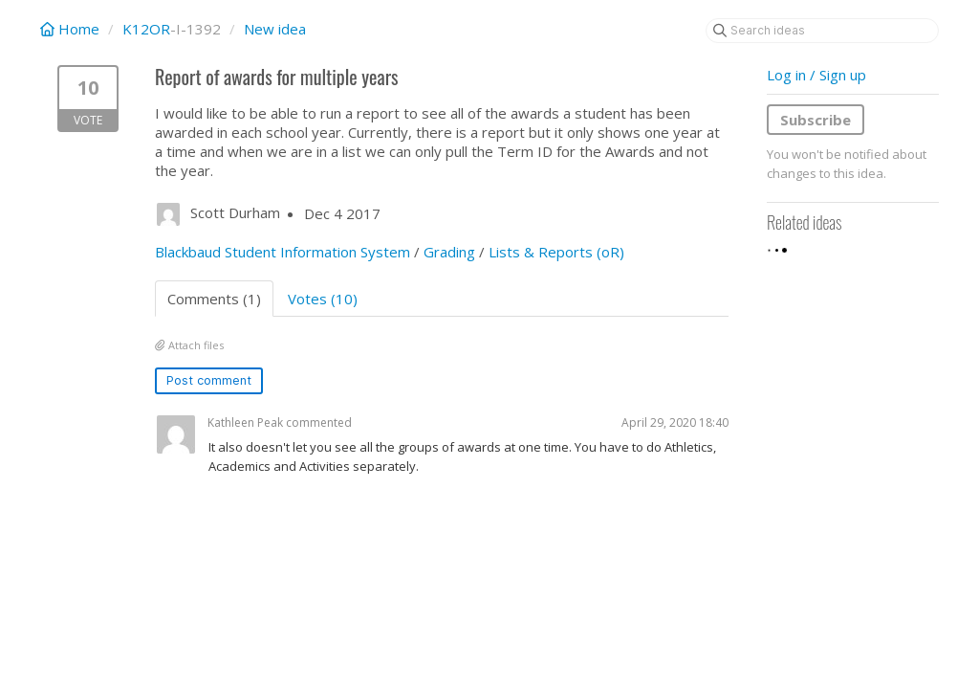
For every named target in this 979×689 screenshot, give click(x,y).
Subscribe (815, 119)
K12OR (146, 28)
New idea (275, 28)
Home (71, 28)
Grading (449, 251)
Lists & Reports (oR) (556, 251)
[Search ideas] (822, 30)
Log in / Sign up (816, 74)
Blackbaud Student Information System (282, 251)
